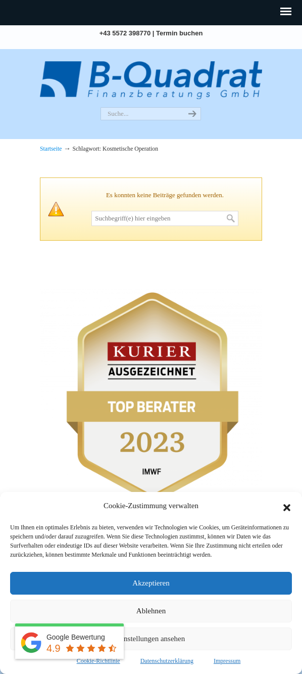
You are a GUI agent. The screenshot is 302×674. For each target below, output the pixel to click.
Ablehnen (151, 611)
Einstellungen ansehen (151, 639)
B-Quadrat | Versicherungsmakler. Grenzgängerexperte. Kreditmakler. (151, 78)
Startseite (51, 149)
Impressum (227, 660)
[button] (287, 506)
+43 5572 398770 (125, 33)
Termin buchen (179, 33)
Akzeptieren (150, 583)
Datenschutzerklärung (166, 660)
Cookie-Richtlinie (98, 660)
